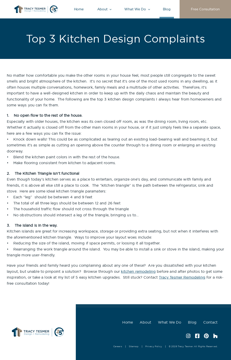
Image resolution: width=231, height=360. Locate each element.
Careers (117, 346)
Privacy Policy (153, 346)
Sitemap (134, 346)
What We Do (135, 9)
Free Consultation (205, 9)
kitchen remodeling (138, 271)
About (102, 9)
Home (79, 9)
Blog (167, 9)
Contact (210, 322)
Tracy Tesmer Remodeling (182, 277)
